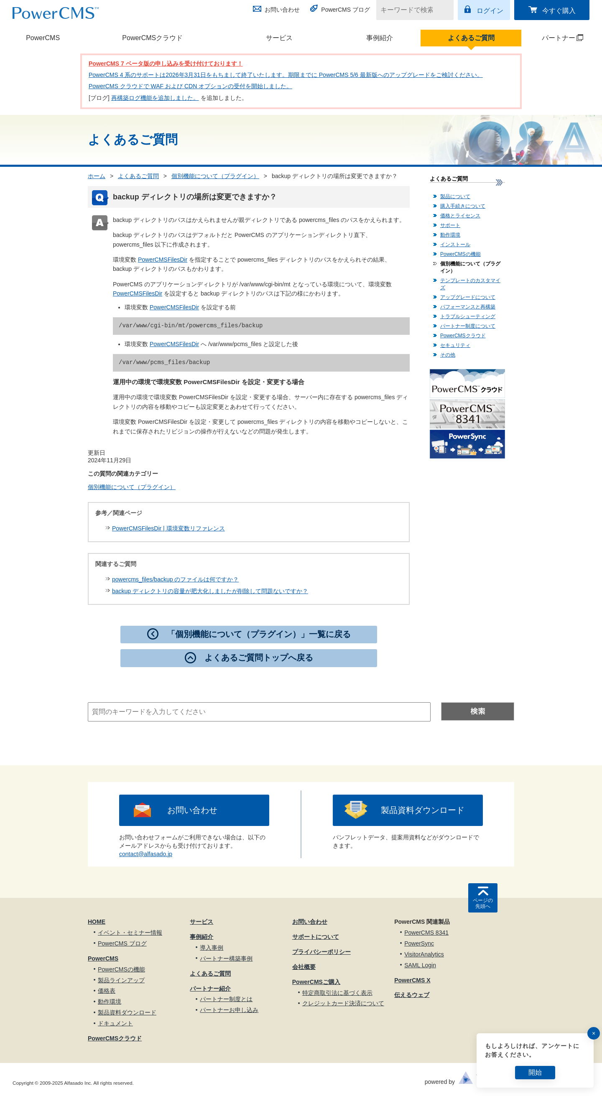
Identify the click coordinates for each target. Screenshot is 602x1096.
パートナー (553, 37)
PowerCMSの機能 (460, 254)
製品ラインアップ (121, 980)
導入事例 (211, 947)
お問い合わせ (282, 9)
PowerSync (419, 943)
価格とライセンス (460, 216)
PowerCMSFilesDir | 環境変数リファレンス (168, 528)
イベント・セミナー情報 (130, 932)
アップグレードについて (467, 297)
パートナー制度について (467, 326)
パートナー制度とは (226, 999)
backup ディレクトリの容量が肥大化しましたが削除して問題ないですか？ (210, 591)
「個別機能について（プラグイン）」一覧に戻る (259, 634)
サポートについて (315, 936)
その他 (447, 355)
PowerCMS (43, 37)
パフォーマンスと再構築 (467, 307)
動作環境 (450, 235)
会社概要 (304, 966)
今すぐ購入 (559, 10)
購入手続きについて (462, 206)
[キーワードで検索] (409, 10)
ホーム (96, 176)
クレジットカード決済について (343, 1003)
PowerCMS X (412, 980)
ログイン (490, 10)
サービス (279, 37)
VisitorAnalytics (424, 954)
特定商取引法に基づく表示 (337, 992)
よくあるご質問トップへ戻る (258, 657)
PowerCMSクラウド (152, 37)
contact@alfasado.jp (145, 854)
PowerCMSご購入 (316, 982)
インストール (455, 244)
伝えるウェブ (411, 994)
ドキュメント (115, 1023)
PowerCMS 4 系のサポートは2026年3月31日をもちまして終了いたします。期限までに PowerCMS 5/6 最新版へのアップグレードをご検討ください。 (286, 74)
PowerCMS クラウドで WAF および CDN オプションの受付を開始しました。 (190, 86)
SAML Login (420, 965)
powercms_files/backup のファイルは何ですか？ (175, 579)
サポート (450, 225)
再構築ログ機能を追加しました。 (155, 97)
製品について (455, 196)
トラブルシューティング (467, 316)
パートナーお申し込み (229, 1010)
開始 (535, 1072)
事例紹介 (379, 37)
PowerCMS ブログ (345, 9)
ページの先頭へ (483, 903)
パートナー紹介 (210, 988)
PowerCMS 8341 (426, 932)
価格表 (106, 990)
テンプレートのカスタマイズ (470, 284)
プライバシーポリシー (321, 951)
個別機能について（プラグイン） (215, 176)
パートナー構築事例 (226, 958)
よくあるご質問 (471, 37)
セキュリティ (455, 345)
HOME (96, 921)
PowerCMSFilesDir (162, 259)
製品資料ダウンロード (422, 810)
